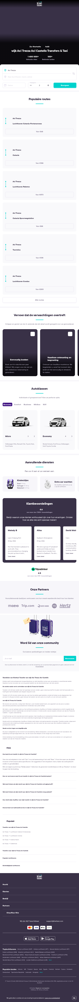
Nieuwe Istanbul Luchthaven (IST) (59, 949)
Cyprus (63, 969)
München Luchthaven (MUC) (30, 957)
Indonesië (28, 972)
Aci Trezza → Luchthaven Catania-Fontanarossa (16, 832)
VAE (25, 969)
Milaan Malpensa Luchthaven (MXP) (50, 957)
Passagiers (33, 82)
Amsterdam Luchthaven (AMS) (11, 957)
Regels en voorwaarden (42, 988)
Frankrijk (51, 969)
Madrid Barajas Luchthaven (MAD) (45, 952)
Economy (7, 404)
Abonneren (69, 658)
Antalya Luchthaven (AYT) (41, 949)
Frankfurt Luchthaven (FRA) (59, 955)
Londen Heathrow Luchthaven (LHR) (36, 960)
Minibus (37, 404)
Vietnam (57, 969)
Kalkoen (20, 969)
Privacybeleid (39, 666)
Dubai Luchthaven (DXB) (10, 952)
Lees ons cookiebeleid (52, 998)
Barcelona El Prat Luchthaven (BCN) (13, 955)
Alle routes (39, 300)
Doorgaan (65, 85)
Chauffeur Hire (13, 913)
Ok (74, 998)
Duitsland (69, 969)
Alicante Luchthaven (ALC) (26, 952)
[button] (30, 85)
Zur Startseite (35, 46)
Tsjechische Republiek (17, 972)
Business (27, 404)
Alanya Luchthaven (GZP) (24, 949)
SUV (44, 404)
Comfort (17, 404)
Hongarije (35, 972)
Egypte (45, 969)
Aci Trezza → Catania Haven (11, 839)
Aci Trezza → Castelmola (10, 843)
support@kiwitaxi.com (53, 921)
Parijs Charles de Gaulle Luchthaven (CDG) (37, 955)
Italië (47, 46)
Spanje (36, 969)
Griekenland (6, 972)
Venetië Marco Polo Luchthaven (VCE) (14, 960)
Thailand (29, 969)
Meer (50, 960)
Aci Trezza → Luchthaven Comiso (12, 836)
